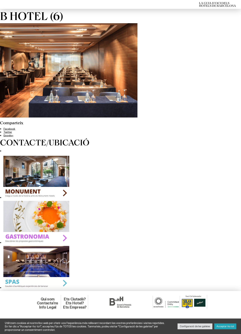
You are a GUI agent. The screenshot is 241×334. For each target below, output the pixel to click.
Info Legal (47, 306)
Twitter (7, 132)
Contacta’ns (47, 302)
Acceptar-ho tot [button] (225, 326)
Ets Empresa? (74, 306)
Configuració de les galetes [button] (195, 326)
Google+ (8, 135)
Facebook (9, 129)
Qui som (47, 298)
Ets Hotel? (74, 302)
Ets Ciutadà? (74, 298)
